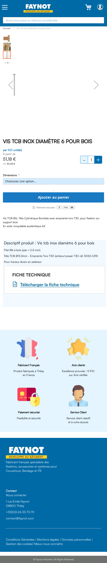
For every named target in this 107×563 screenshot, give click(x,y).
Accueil (7, 28)
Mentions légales (48, 539)
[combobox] (53, 20)
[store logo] (38, 7)
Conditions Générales (20, 539)
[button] (11, 85)
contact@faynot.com (20, 518)
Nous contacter (16, 495)
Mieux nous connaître (48, 544)
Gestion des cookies (19, 544)
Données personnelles (76, 539)
